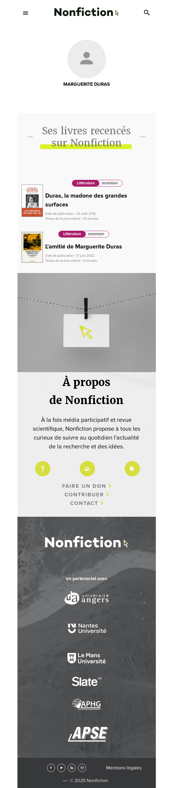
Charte (131, 465)
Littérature (86, 183)
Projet (42, 465)
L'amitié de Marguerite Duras (83, 246)
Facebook (51, 768)
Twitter (61, 768)
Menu (25, 13)
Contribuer (84, 494)
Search (147, 13)
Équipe (86, 465)
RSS (72, 768)
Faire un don (84, 486)
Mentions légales (123, 768)
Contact (84, 503)
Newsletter (82, 768)
